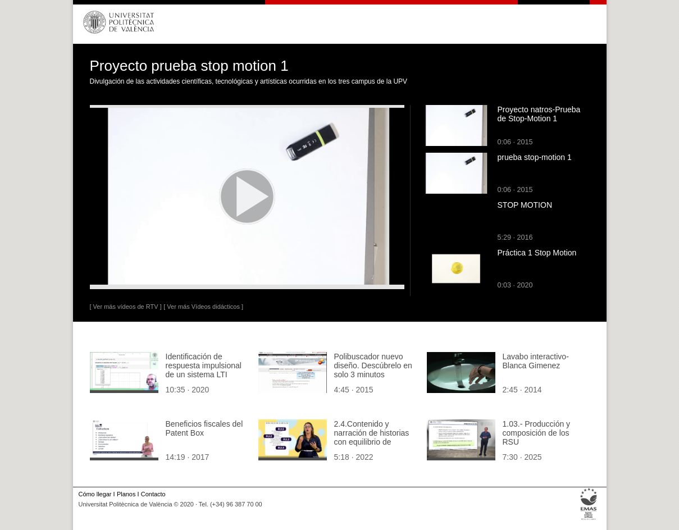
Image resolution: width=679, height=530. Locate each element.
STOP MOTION (525, 204)
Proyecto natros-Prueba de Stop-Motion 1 (539, 114)
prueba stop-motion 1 (535, 157)
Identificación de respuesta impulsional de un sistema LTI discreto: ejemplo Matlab (203, 374)
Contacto (153, 494)
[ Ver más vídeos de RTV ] (126, 306)
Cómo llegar (95, 494)
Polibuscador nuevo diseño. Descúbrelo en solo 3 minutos (373, 365)
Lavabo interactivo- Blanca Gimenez (536, 361)
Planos (126, 494)
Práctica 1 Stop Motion (537, 252)
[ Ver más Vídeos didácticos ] (203, 306)
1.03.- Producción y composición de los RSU (537, 432)
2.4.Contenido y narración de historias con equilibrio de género (371, 437)
